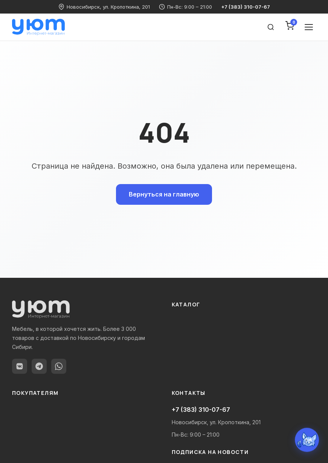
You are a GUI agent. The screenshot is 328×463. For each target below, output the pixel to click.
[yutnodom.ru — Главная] (38, 27)
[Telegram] (39, 366)
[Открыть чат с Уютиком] (307, 440)
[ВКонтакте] (19, 366)
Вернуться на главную (164, 194)
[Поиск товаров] (271, 27)
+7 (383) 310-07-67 (245, 7)
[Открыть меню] (309, 27)
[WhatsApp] (58, 366)
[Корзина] (289, 27)
